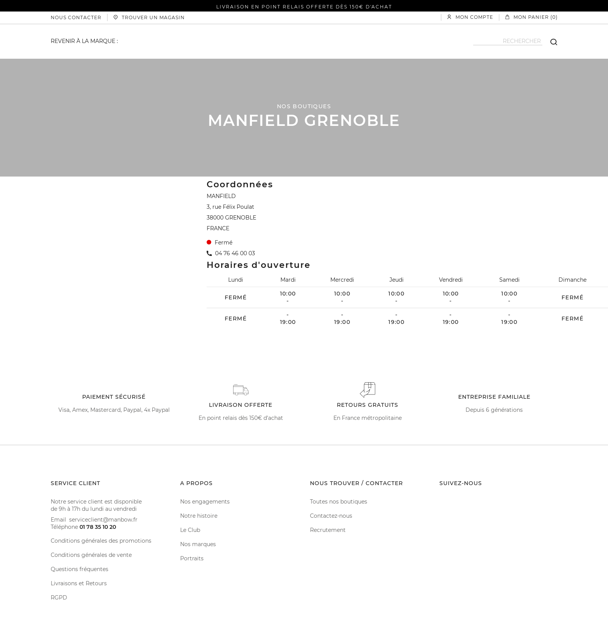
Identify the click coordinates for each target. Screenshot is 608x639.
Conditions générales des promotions (101, 540)
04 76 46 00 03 (235, 253)
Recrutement (328, 530)
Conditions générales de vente (91, 554)
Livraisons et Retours (79, 583)
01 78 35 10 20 (98, 526)
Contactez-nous (331, 515)
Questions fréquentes (79, 569)
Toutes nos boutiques (338, 501)
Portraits (192, 558)
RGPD (59, 597)
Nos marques (198, 544)
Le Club (190, 530)
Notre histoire (198, 515)
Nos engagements (205, 501)
